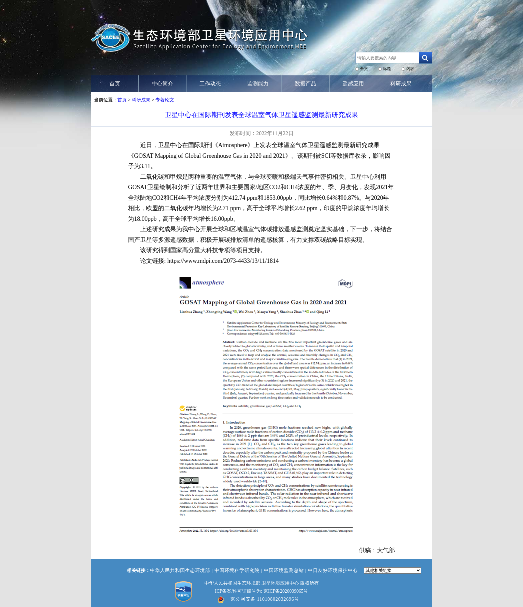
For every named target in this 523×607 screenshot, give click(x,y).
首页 (122, 99)
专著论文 (164, 99)
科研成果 (141, 99)
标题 (387, 68)
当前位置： (105, 99)
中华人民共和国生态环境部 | (182, 570)
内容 (410, 68)
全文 (364, 68)
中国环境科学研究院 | (239, 570)
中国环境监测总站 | (286, 570)
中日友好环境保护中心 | (335, 570)
